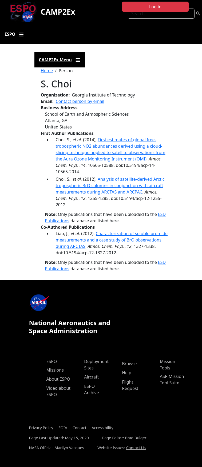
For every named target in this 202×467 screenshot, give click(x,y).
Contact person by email (80, 101)
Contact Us (136, 447)
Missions (55, 370)
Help (126, 373)
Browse (129, 364)
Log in (155, 7)
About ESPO (58, 379)
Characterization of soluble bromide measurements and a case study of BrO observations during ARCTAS (112, 240)
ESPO (51, 361)
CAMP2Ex (58, 12)
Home (47, 71)
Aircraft (91, 377)
